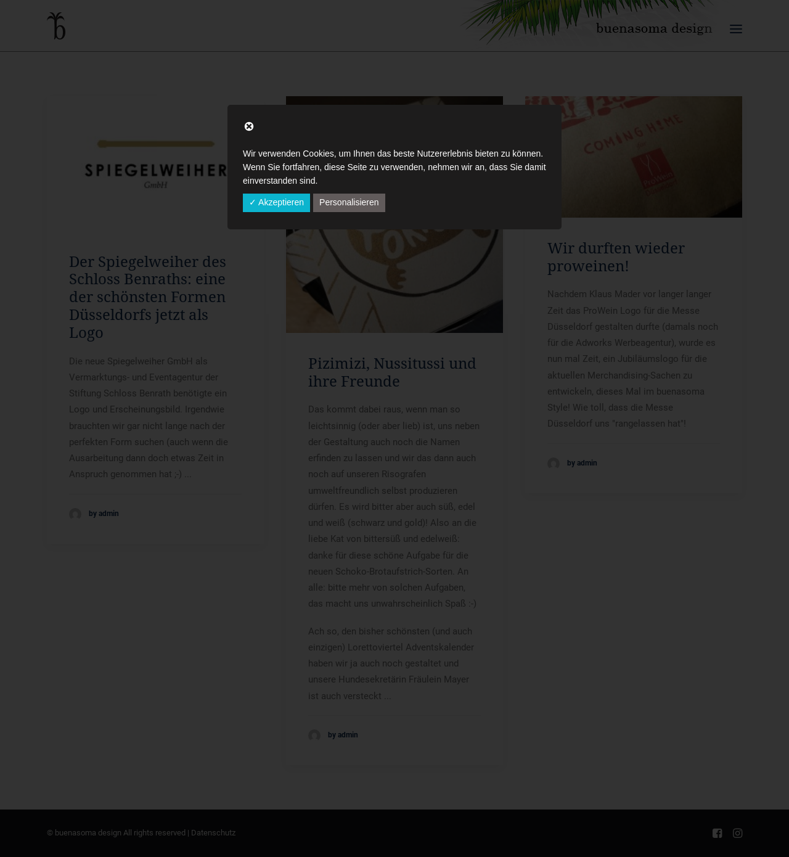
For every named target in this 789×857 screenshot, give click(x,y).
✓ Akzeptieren (276, 202)
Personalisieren (349, 202)
